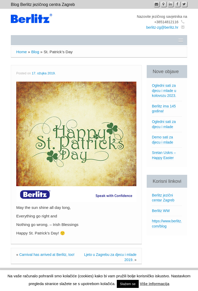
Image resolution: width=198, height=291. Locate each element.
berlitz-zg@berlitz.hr (162, 27)
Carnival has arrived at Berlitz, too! (47, 255)
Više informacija (154, 283)
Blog (35, 52)
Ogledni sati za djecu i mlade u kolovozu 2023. (164, 90)
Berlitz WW (161, 211)
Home (21, 52)
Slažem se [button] (128, 284)
